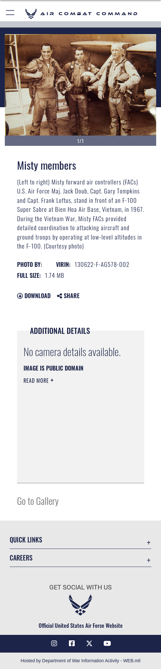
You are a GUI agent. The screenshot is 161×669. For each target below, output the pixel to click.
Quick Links (26, 539)
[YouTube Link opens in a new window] (107, 643)
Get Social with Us (80, 587)
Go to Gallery (38, 500)
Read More (37, 380)
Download (34, 295)
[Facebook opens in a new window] (72, 643)
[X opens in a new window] (89, 643)
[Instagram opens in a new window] (54, 643)
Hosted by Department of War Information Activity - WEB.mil (80, 660)
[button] (10, 13)
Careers (21, 557)
